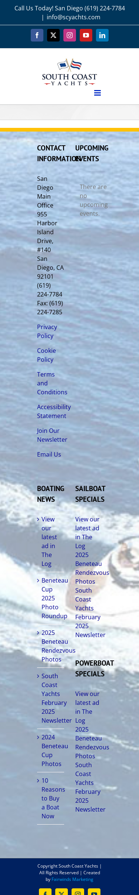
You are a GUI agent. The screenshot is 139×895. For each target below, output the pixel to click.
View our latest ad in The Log (49, 541)
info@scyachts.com (73, 17)
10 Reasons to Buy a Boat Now (51, 798)
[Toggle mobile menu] (98, 93)
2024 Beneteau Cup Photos (51, 750)
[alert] (88, 200)
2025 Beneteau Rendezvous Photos (51, 646)
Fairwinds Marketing (72, 879)
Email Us (49, 454)
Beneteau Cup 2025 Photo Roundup (51, 598)
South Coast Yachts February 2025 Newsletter (51, 698)
